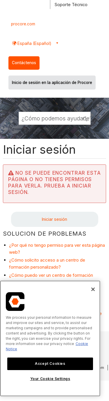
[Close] (93, 289)
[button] (85, 118)
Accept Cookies (50, 363)
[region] (50, 338)
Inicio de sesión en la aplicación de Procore (52, 82)
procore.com (23, 24)
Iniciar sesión (54, 219)
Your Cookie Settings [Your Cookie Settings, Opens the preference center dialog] (50, 379)
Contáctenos (24, 62)
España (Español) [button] (33, 43)
